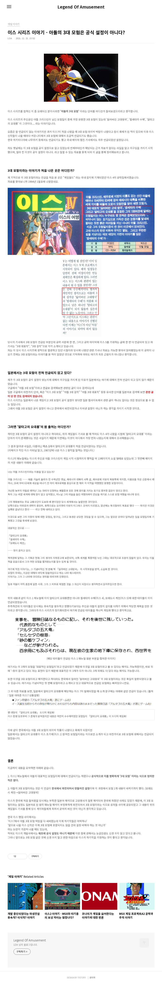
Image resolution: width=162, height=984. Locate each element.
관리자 (92, 977)
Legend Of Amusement (81, 7)
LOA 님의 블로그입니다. (25, 944)
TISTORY (82, 977)
